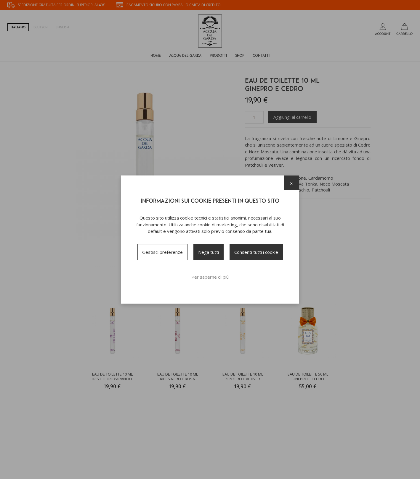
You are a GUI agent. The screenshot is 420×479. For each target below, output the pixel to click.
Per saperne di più (210, 277)
